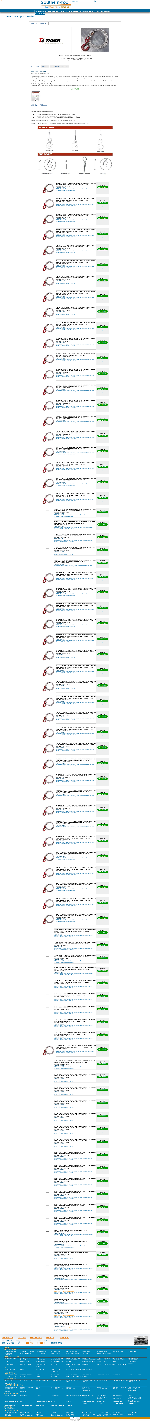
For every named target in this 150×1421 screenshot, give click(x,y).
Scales (22, 1376)
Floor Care (55, 1375)
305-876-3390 (42, 1343)
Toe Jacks (85, 1353)
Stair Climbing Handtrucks (132, 1389)
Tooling (107, 11)
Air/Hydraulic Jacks (27, 1351)
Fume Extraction (87, 1375)
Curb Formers (41, 1360)
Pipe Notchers (117, 1399)
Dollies (69, 1387)
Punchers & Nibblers (12, 1402)
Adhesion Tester (26, 1380)
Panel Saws (70, 1414)
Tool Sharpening (57, 1416)
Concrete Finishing (103, 1358)
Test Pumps (55, 1376)
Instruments (75, 11)
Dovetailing (70, 1412)
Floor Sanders (71, 1360)
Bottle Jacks (55, 1351)
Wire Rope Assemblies (39, 105)
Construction (53, 11)
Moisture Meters (103, 1380)
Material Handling (86, 11)
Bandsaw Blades (10, 1409)
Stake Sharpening (26, 1416)
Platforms (116, 1375)
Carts (38, 1387)
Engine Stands (102, 1351)
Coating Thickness (42, 1380)
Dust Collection (26, 1375)
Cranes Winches (72, 1351)
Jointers (23, 1414)
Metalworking (98, 11)
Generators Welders (89, 1360)
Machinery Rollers (119, 1387)
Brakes (38, 1395)
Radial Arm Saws (102, 1416)
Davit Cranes (55, 1387)
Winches (23, 1392)
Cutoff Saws (55, 1360)
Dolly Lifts (85, 1387)
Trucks (7, 1392)
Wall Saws (85, 1364)
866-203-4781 (53, 7)
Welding (84, 1376)
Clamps (53, 1412)
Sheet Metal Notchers (101, 1402)
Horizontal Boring (118, 1360)
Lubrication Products (9, 1354)
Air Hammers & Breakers (25, 1359)
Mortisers (54, 1414)
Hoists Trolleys (118, 1351)
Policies (50, 1338)
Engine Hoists (86, 1351)
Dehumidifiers (10, 1370)
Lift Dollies (40, 1370)
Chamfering (55, 1395)
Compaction (86, 1358)
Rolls (22, 1402)
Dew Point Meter (56, 1380)
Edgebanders (117, 1412)
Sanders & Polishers (43, 1402)
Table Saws (39, 1416)
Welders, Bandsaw (57, 1405)
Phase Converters (134, 1397)
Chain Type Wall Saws (73, 1358)
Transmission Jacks (104, 1353)
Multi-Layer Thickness (119, 1380)
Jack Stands (132, 1351)
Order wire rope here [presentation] (59, 66)
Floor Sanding (133, 1412)
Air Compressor (10, 1351)
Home (37, 11)
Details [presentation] (45, 66)
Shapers (8, 1416)
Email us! (65, 7)
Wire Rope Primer (37, 104)
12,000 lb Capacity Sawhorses (11, 1388)
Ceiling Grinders (57, 1358)
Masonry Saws (41, 1361)
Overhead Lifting (57, 1389)
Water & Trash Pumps (104, 1364)
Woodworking (40, 13)
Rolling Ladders (10, 1376)
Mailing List (36, 1338)
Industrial (66, 11)
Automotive (43, 11)
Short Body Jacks (72, 1353)
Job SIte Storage (133, 1360)
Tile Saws (54, 1364)
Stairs (38, 1376)
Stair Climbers (87, 1370)
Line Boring (86, 1416)
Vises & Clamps (10, 1405)
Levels (7, 1361)
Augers (38, 1358)
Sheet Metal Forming (73, 1370)
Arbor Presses (41, 1351)
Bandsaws (39, 1412)
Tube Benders (132, 1403)
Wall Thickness (10, 1383)
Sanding (130, 1414)
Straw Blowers (25, 1364)
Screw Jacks (55, 1353)
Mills (114, 1397)
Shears (68, 1402)
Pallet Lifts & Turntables (86, 1389)
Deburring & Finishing (73, 1395)
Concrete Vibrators (119, 1364)
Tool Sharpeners (118, 1403)
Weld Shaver (40, 1405)
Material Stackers (134, 1387)
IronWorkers (117, 1395)
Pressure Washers (88, 1361)
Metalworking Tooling (102, 1398)
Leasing (22, 1338)
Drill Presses (102, 1395)
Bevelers (23, 1395)
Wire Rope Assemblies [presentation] (39, 23)
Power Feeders (117, 1414)
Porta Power (40, 1353)
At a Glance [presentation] (35, 66)
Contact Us (7, 1338)
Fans (22, 1370)
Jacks (99, 1387)
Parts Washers (25, 1353)
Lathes (130, 1395)
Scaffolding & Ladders (133, 1362)
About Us (64, 1338)
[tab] (38, 23)
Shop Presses (117, 1402)
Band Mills (70, 1416)
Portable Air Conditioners (55, 1370)
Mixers (68, 1361)
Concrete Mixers (118, 1358)
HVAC (60, 11)
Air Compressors (11, 1358)
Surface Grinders (134, 1402)
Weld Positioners (26, 1405)
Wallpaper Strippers (73, 1376)
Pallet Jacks (70, 1389)
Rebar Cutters (102, 1361)
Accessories (9, 1380)
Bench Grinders (10, 1395)
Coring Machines (133, 1358)
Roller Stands (102, 1389)
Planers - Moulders (104, 1414)
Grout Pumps (101, 1360)
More (37, 1389)
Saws (114, 1361)
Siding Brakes (9, 1364)
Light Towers (25, 1361)
